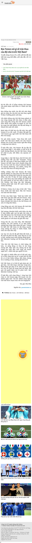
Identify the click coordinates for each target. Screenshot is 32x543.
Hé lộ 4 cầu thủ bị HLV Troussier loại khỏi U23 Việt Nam (17, 71)
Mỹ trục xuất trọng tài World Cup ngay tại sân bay (14, 439)
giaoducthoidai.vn (26, 287)
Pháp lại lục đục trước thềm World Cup (11, 516)
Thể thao (3, 46)
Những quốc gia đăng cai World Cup (10, 458)
